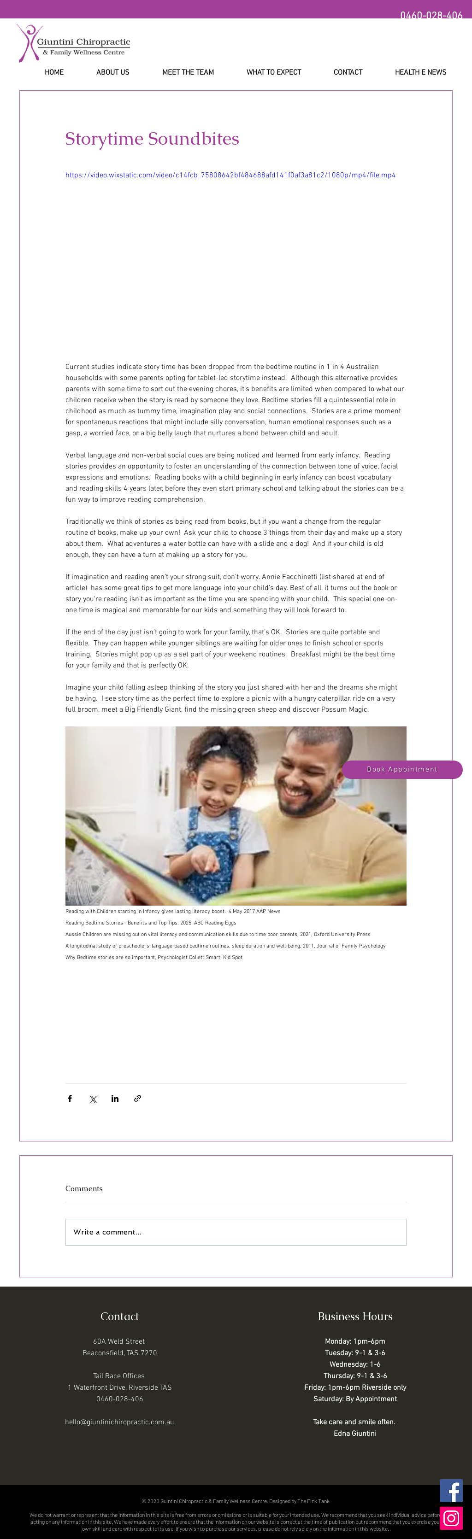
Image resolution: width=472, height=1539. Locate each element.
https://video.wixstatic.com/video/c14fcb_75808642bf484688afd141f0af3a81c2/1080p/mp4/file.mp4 (230, 175)
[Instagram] (451, 1518)
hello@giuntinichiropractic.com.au (119, 1422)
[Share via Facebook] (69, 1098)
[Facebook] (451, 1490)
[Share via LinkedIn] (115, 1098)
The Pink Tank (313, 1501)
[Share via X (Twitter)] (92, 1098)
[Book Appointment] (402, 770)
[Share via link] (137, 1098)
